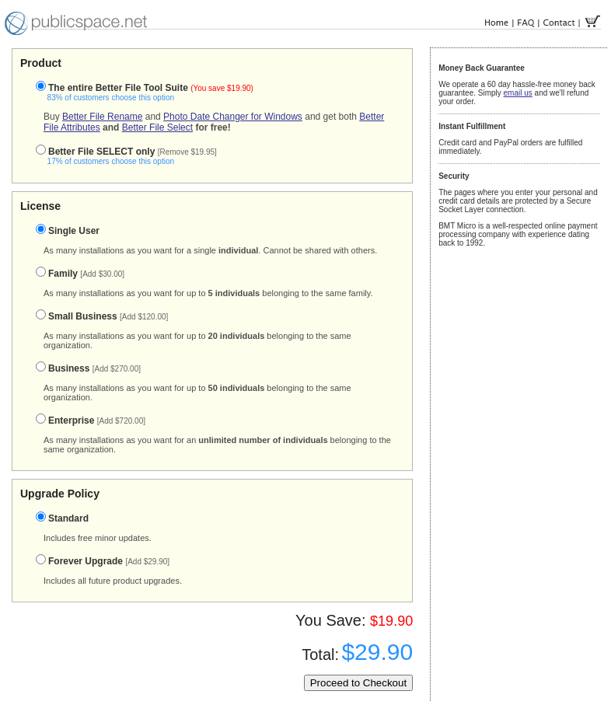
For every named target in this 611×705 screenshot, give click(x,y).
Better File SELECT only (118, 156)
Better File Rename (102, 116)
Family (80, 273)
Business (88, 368)
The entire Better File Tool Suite (136, 92)
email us (518, 93)
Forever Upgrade (102, 561)
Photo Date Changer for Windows (232, 116)
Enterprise (90, 420)
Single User (68, 230)
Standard (62, 518)
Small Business (102, 316)
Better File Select (157, 127)
